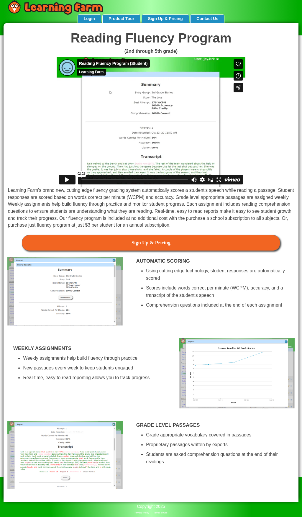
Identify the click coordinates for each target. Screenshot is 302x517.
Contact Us (207, 18)
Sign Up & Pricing (165, 18)
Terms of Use (161, 512)
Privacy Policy (141, 512)
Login (89, 18)
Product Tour (121, 18)
